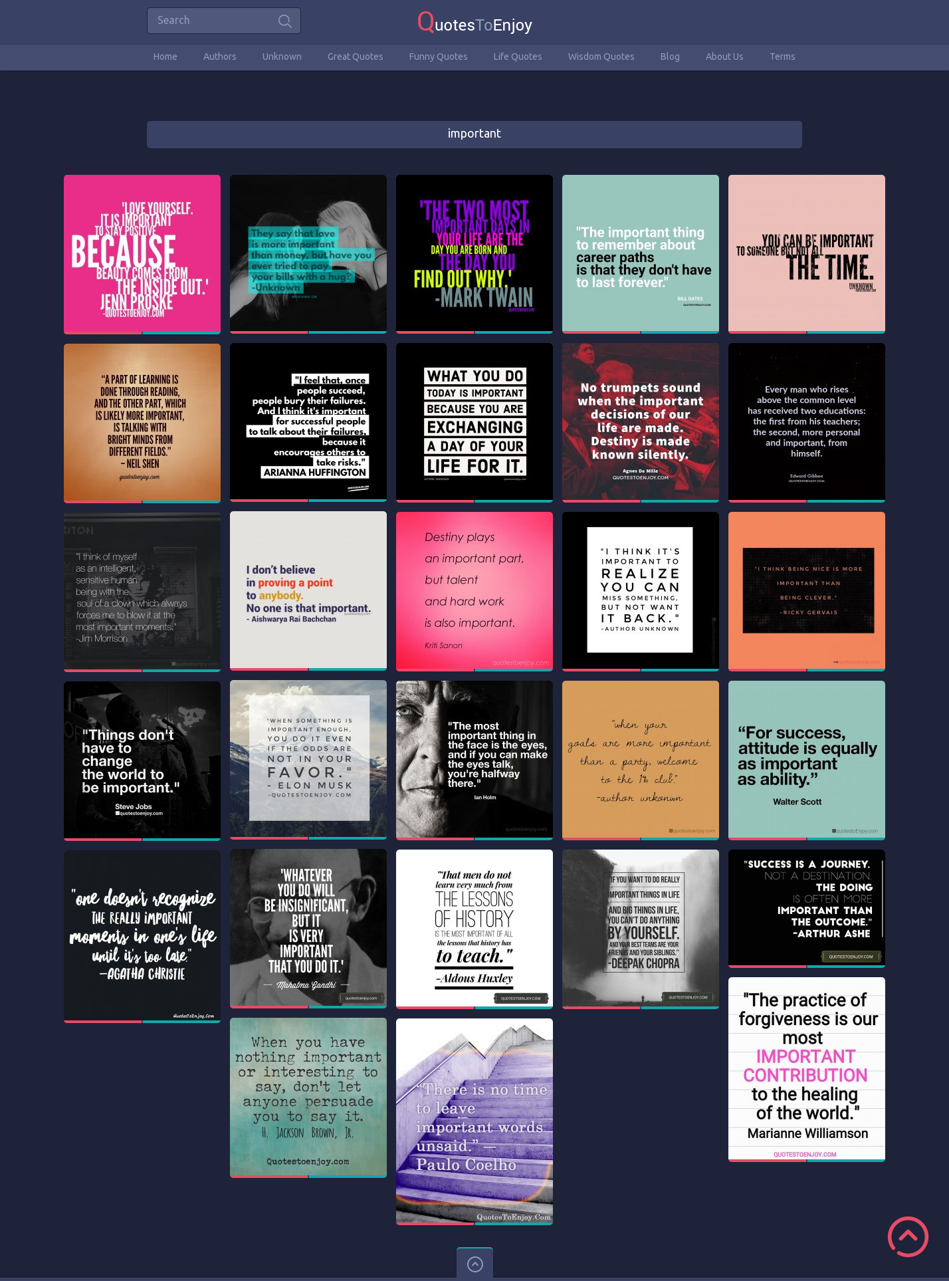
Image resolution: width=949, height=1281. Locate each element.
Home (165, 56)
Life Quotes (518, 56)
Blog (670, 56)
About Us (725, 56)
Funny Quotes (438, 56)
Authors (220, 56)
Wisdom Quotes (601, 56)
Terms (782, 56)
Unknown (282, 56)
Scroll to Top (908, 1237)
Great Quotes (355, 56)
